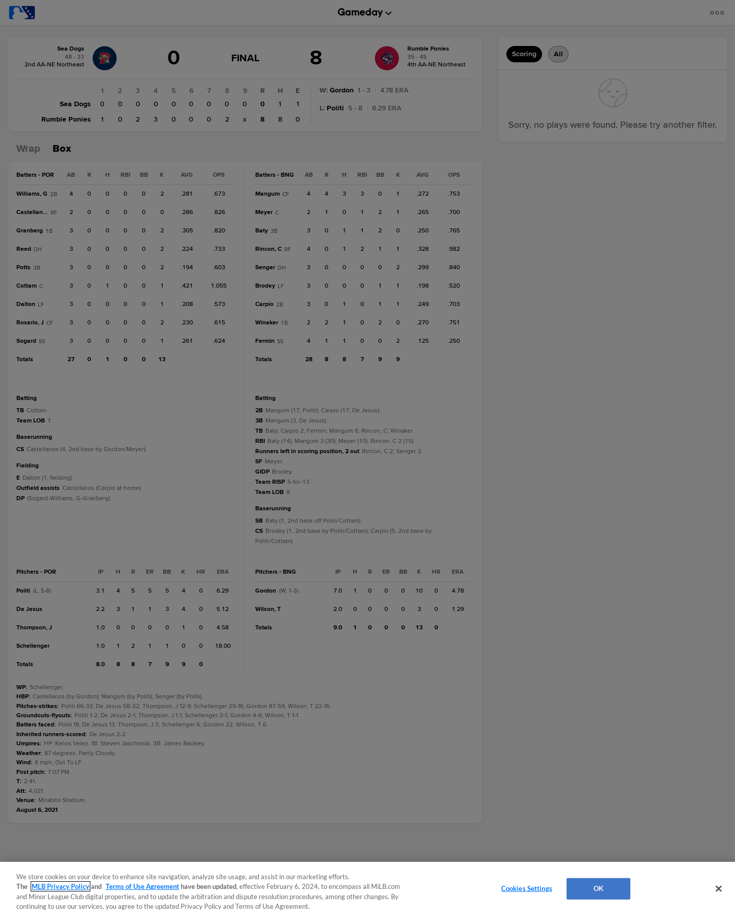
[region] (367, 889)
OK (598, 888)
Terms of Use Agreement (142, 886)
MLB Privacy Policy (60, 886)
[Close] (718, 888)
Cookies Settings (526, 888)
